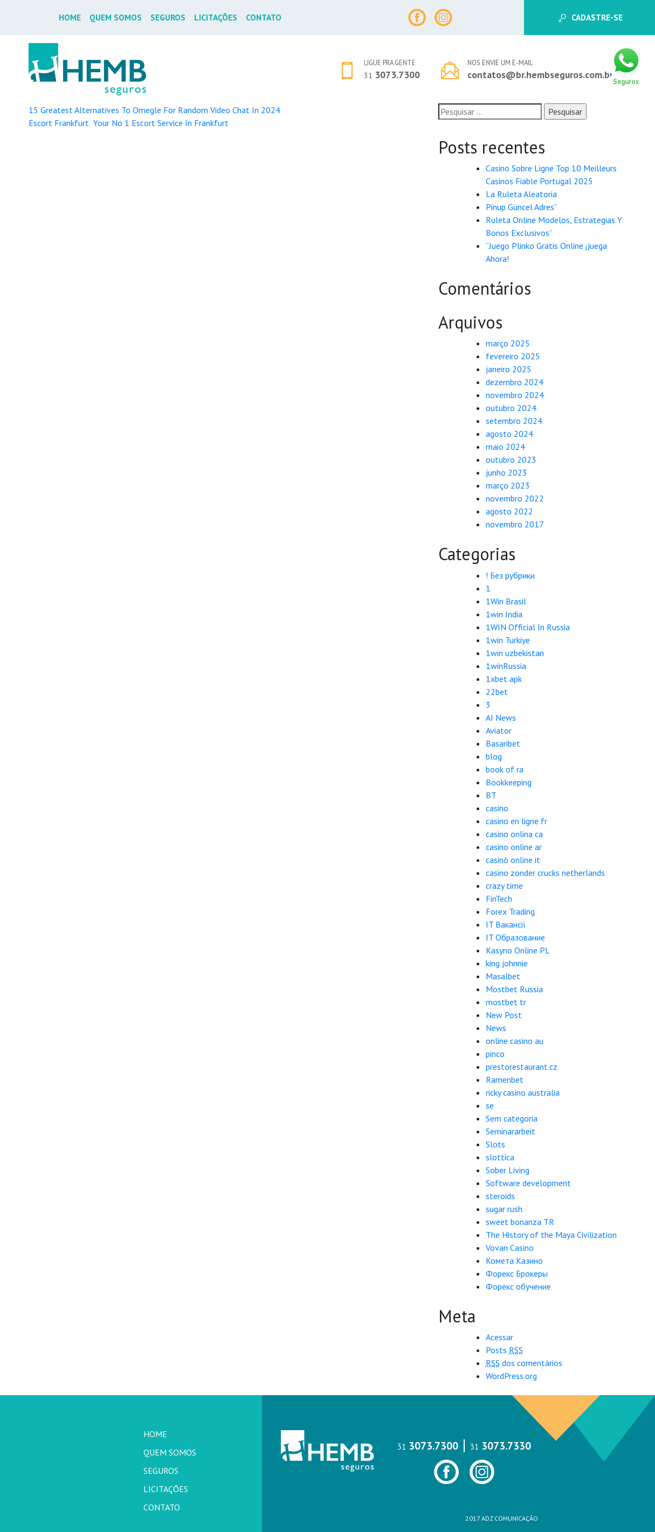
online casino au (514, 1040)
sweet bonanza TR (520, 1221)
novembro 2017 (515, 524)
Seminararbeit (510, 1131)
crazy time (504, 885)
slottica (500, 1157)
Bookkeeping (509, 782)
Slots (495, 1144)
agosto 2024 (509, 433)
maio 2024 (505, 446)
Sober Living (507, 1170)
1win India (504, 614)
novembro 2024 (515, 394)
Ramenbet (504, 1079)
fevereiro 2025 (513, 356)
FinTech (499, 898)
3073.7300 (392, 74)
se (490, 1105)
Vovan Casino (510, 1247)
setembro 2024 (514, 420)
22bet (497, 691)
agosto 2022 (509, 511)
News (496, 1027)
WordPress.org (511, 1375)
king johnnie (507, 963)
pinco (495, 1053)
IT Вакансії (506, 924)
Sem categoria (511, 1118)
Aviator (499, 730)
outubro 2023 (511, 459)
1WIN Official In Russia (528, 627)
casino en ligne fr (516, 821)
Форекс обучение (518, 1286)
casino (497, 808)
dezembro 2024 (514, 382)
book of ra (504, 769)
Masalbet (503, 976)
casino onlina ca (514, 833)
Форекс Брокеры (517, 1273)
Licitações (215, 17)
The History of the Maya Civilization (551, 1234)
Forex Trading (510, 911)
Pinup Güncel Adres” (521, 206)
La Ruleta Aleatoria (521, 194)
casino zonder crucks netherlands (545, 872)
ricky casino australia (523, 1092)
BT (491, 795)
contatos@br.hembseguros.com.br (540, 74)
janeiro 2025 (509, 369)
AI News (501, 717)
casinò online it (513, 859)
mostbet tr (506, 1002)
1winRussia (506, 665)
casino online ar (514, 846)
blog (494, 756)
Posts (504, 1350)
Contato (263, 17)
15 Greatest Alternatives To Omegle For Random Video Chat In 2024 (154, 110)
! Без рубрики (510, 575)
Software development (528, 1183)
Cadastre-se (591, 17)
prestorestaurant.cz (521, 1066)
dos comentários (524, 1362)
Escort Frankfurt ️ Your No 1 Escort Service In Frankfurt (129, 122)
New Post (504, 1014)
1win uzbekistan (515, 652)
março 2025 (508, 343)
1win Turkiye (508, 640)
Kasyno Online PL (518, 950)
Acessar (499, 1337)
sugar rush (504, 1208)
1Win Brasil (506, 601)
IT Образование (515, 937)
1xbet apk (504, 678)
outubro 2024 (511, 407)
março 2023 (508, 485)
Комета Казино (514, 1260)
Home (70, 17)
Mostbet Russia (514, 989)
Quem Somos (115, 17)
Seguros (167, 17)
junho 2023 (506, 472)
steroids (500, 1195)
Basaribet (503, 743)
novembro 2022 (515, 498)
